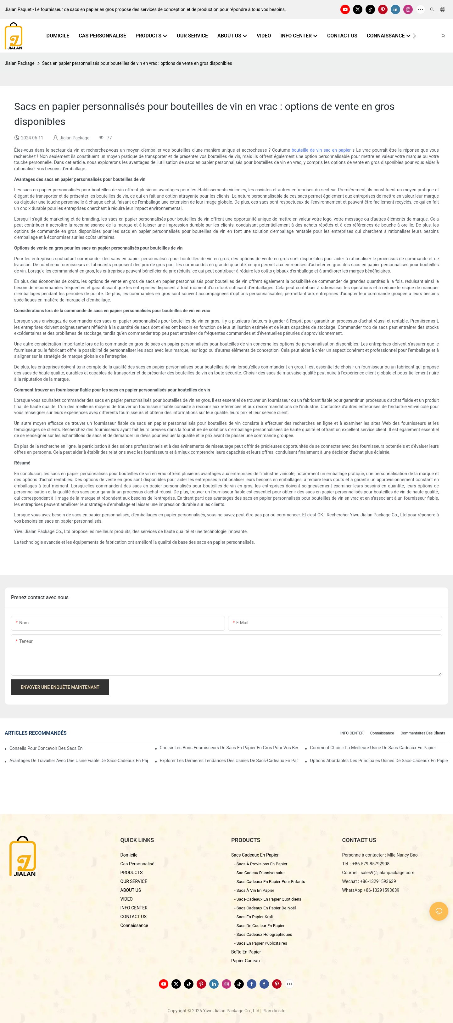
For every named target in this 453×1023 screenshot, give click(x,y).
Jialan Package (20, 63)
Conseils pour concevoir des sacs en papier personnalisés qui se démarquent (46, 748)
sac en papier (338, 150)
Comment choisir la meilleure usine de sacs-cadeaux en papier (373, 747)
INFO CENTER (352, 733)
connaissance (382, 733)
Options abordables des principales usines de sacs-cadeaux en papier (379, 760)
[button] (414, 36)
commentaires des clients (422, 733)
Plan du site (273, 1010)
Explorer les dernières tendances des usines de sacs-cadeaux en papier (229, 760)
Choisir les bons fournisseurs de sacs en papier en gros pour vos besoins (229, 747)
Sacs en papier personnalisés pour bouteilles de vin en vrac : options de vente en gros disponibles (137, 63)
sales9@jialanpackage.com (387, 872)
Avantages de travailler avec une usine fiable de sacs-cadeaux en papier (78, 760)
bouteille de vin (308, 150)
